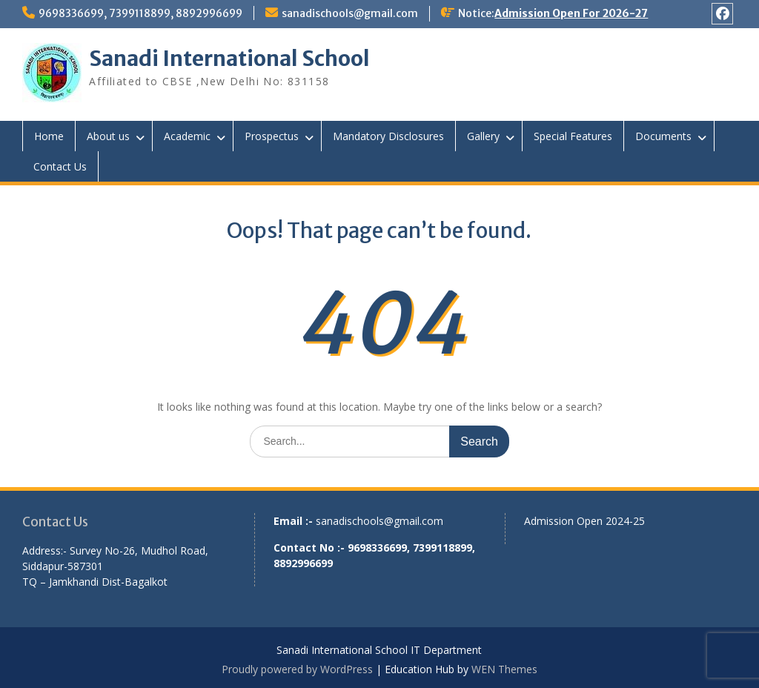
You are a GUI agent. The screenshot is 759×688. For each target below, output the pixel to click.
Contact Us (60, 166)
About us (108, 136)
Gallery (483, 136)
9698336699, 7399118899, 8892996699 (140, 13)
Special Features (573, 136)
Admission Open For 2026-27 (571, 13)
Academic (187, 136)
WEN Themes (504, 669)
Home (49, 136)
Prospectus (272, 136)
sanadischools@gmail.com (350, 13)
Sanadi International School (229, 58)
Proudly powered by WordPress (297, 669)
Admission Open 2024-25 (584, 521)
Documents (663, 136)
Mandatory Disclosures (388, 136)
